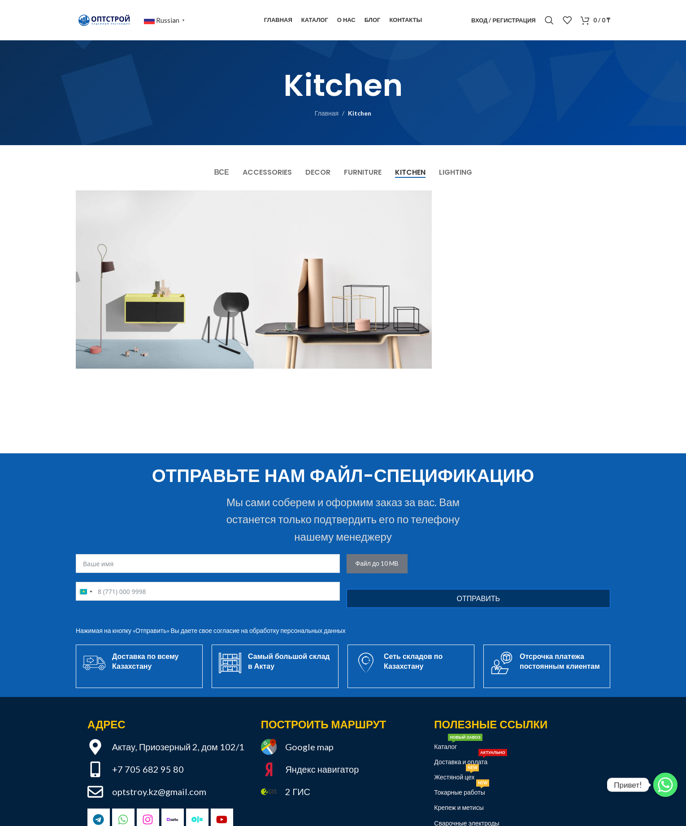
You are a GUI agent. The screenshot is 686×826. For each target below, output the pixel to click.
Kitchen (359, 113)
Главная (327, 113)
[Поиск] (549, 20)
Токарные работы (461, 790)
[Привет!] (665, 785)
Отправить (478, 598)
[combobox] (85, 591)
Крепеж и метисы (458, 807)
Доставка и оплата (470, 760)
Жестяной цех (456, 775)
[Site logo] (105, 19)
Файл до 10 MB (377, 563)
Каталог (458, 744)
